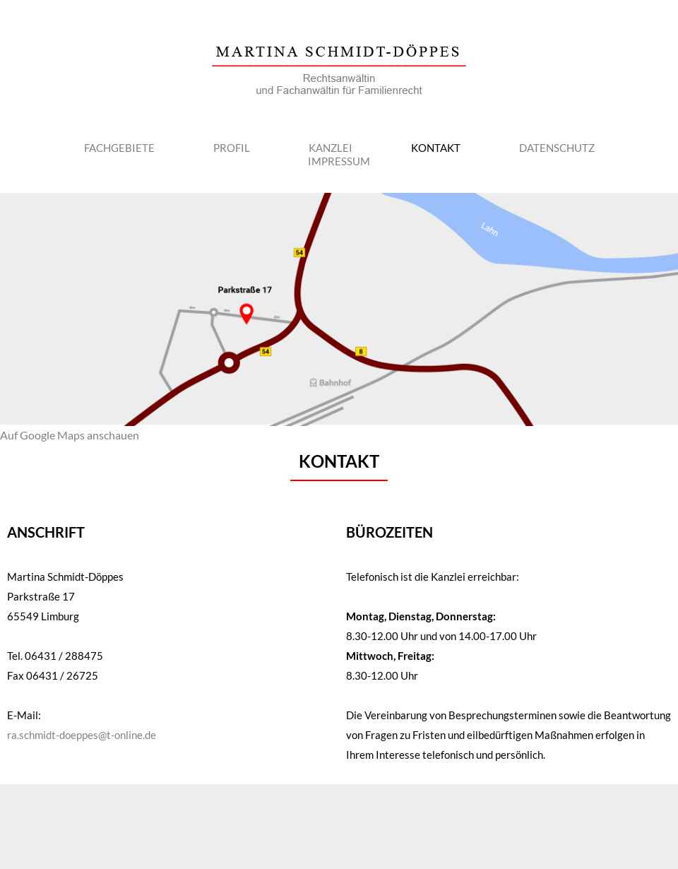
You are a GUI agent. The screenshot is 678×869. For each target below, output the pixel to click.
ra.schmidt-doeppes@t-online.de (81, 734)
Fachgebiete (119, 147)
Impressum (339, 161)
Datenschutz (557, 147)
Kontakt (435, 147)
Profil (231, 147)
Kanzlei (330, 147)
